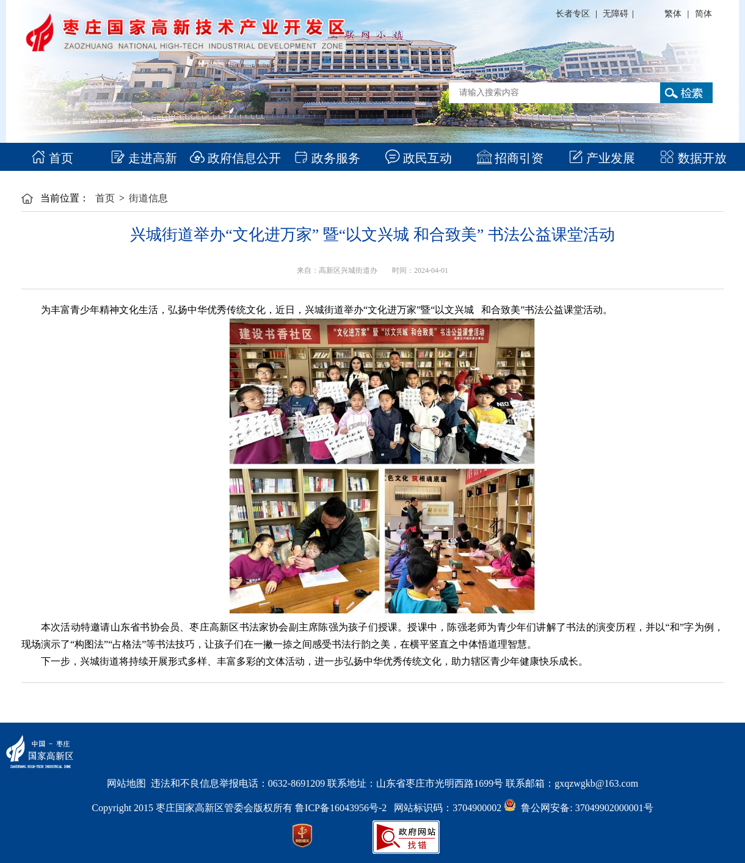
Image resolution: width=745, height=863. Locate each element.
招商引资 (510, 158)
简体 (703, 13)
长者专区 (573, 13)
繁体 (672, 13)
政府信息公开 (235, 158)
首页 (52, 158)
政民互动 (418, 158)
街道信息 (148, 198)
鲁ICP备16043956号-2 (344, 808)
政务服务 (327, 158)
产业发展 (602, 158)
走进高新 (144, 158)
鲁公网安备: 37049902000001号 (578, 808)
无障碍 (615, 13)
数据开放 (693, 158)
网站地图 (126, 783)
